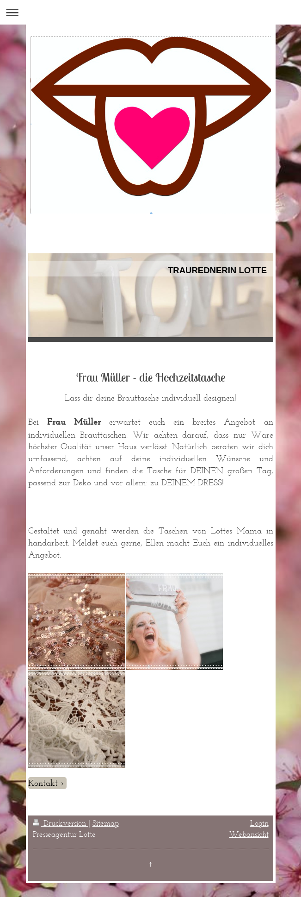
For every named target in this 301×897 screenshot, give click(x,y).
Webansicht (249, 834)
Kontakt (43, 783)
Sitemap (105, 823)
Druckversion (60, 823)
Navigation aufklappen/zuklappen (150, 12)
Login (259, 823)
